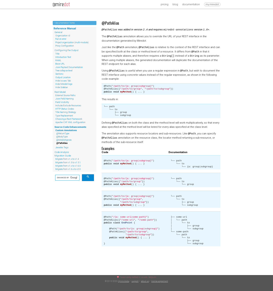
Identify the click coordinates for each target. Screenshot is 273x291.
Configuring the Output (66, 50)
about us (145, 281)
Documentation (191, 4)
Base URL (60, 63)
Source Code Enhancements (70, 126)
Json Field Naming (64, 98)
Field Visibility (62, 102)
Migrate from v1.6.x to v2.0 (68, 169)
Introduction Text (63, 57)
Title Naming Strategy (65, 112)
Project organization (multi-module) (72, 42)
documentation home (65, 23)
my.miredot (212, 4)
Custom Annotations (66, 130)
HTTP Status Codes (64, 108)
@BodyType (62, 136)
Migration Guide (62, 155)
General (58, 32)
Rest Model (60, 92)
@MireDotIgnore (63, 140)
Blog (175, 4)
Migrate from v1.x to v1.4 (67, 159)
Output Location (63, 77)
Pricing (164, 4)
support (135, 281)
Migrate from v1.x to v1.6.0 (68, 165)
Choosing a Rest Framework (68, 119)
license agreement (159, 281)
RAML (58, 60)
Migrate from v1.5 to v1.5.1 (68, 162)
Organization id (62, 35)
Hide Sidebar (61, 87)
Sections (59, 74)
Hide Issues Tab (63, 80)
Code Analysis (61, 152)
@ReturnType (62, 133)
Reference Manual (65, 28)
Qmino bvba (123, 281)
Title (57, 53)
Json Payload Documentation (69, 67)
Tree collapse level (63, 70)
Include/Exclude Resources (68, 105)
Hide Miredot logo (63, 84)
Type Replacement (64, 115)
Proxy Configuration (64, 45)
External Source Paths (65, 95)
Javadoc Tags (61, 147)
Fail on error (60, 39)
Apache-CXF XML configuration (70, 122)
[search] (67, 177)
